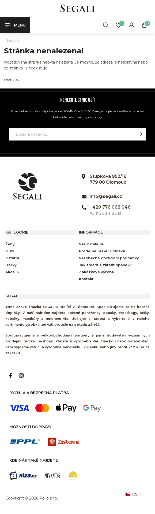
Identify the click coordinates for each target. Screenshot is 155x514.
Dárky (11, 265)
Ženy (10, 244)
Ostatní (12, 258)
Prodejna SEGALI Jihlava (102, 251)
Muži (9, 251)
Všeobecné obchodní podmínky (109, 258)
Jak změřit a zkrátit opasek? (105, 265)
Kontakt (86, 279)
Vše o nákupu (91, 244)
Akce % (12, 272)
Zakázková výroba (96, 272)
